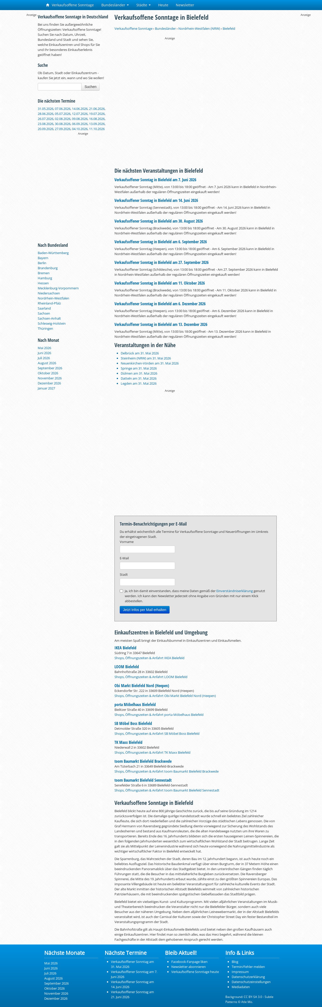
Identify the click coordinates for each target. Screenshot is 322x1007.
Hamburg (45, 278)
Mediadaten (241, 987)
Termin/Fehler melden (248, 966)
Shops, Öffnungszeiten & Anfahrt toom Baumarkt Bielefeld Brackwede (166, 771)
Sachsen (44, 313)
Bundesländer (115, 5)
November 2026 (50, 378)
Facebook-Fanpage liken (189, 961)
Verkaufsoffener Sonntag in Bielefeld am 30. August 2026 (158, 221)
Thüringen (45, 328)
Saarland (44, 308)
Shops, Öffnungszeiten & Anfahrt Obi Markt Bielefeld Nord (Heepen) (165, 695)
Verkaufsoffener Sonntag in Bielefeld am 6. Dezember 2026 (160, 304)
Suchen (90, 87)
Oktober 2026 (48, 373)
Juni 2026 (44, 353)
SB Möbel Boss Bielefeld (133, 723)
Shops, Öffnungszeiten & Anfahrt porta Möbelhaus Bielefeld (159, 714)
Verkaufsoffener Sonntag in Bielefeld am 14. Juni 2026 (156, 200)
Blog (235, 961)
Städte (143, 5)
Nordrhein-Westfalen (53, 298)
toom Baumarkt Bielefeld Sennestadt (143, 780)
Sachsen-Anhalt (49, 318)
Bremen (44, 273)
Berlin (42, 263)
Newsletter (185, 5)
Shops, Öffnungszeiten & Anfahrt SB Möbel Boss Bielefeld (156, 733)
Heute (163, 5)
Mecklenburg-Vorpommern (58, 288)
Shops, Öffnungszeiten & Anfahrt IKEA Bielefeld (149, 658)
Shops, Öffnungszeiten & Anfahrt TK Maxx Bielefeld (152, 752)
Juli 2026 (44, 358)
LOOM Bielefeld (126, 666)
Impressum (240, 971)
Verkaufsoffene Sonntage (70, 5)
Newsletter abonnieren (188, 966)
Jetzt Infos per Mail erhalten (144, 610)
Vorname (127, 541)
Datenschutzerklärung (248, 976)
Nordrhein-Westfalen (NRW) (199, 28)
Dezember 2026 (49, 383)
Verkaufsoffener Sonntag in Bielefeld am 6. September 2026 (160, 242)
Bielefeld (229, 28)
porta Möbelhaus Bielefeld (135, 704)
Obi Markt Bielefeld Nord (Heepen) (141, 685)
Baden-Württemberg (53, 253)
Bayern (43, 258)
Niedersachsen (49, 293)
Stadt (124, 574)
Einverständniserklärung (234, 591)
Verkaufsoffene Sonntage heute (195, 971)
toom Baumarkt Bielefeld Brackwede (143, 761)
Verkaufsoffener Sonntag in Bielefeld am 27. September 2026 (161, 262)
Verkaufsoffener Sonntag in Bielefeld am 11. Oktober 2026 (159, 283)
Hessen (43, 283)
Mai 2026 (44, 348)
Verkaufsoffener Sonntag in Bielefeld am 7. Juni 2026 (155, 179)
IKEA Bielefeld (125, 648)
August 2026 (47, 363)
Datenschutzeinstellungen (251, 982)
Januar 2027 (46, 388)
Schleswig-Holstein (52, 323)
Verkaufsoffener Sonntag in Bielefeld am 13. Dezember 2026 (160, 324)
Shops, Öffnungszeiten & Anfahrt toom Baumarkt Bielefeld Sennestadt (166, 790)
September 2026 (50, 368)
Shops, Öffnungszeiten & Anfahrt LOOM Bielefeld (150, 677)
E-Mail (124, 558)
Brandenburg (48, 268)
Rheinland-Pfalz (49, 303)
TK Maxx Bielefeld (128, 742)
